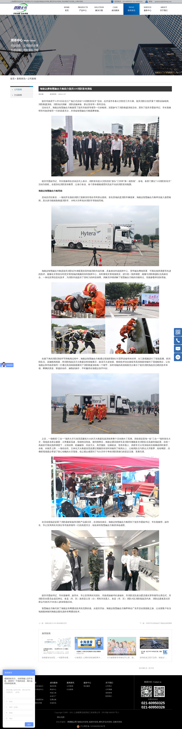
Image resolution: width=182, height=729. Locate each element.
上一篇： (53, 623)
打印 (151, 668)
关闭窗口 (143, 668)
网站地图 (60, 717)
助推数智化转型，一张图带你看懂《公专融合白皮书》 (56, 658)
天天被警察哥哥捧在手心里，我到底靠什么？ (121, 658)
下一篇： (156, 623)
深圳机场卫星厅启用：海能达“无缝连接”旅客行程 (154, 658)
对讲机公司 (72, 722)
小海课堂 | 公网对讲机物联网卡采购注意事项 (89, 658)
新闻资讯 (21, 79)
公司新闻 (31, 79)
